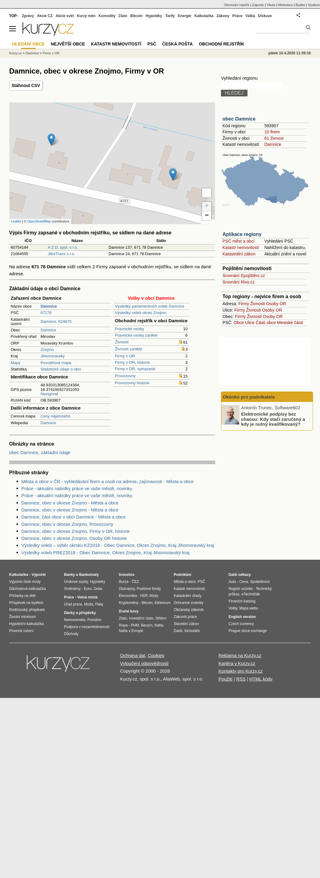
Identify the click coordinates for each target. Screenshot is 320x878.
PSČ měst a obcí (238, 241)
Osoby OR (276, 303)
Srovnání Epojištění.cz (243, 275)
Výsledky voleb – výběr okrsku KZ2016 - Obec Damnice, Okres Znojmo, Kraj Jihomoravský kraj (117, 545)
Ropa (123, 625)
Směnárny (72, 589)
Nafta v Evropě (131, 631)
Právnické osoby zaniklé (136, 335)
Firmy (243, 303)
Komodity (106, 16)
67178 (46, 312)
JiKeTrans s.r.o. (61, 253)
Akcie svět (65, 16)
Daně (178, 631)
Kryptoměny (128, 603)
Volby (233, 608)
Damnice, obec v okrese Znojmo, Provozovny (67, 524)
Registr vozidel (241, 589)
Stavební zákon (186, 624)
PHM (135, 625)
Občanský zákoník (189, 610)
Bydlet (300, 5)
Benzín (146, 625)
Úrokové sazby (76, 582)
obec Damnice (238, 118)
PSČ (151, 44)
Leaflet (16, 221)
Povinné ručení (21, 631)
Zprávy (28, 16)
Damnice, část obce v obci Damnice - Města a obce (73, 516)
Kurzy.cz (15, 53)
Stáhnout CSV (26, 85)
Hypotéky (154, 16)
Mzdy (154, 596)
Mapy (15, 362)
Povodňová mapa (56, 362)
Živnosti (122, 342)
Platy (99, 604)
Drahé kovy (129, 611)
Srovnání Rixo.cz (238, 282)
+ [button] (207, 206)
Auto (232, 582)
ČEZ (135, 582)
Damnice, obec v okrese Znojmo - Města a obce (69, 502)
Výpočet (38, 575)
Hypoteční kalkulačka (26, 624)
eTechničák (251, 594)
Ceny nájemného (55, 416)
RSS (241, 678)
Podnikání (182, 575)
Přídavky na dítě (22, 596)
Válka (250, 16)
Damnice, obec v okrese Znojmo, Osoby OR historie (74, 538)
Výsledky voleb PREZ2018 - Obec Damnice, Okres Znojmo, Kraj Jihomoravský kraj (105, 552)
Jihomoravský (53, 356)
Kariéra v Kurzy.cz (237, 663)
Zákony (222, 16)
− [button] (207, 215)
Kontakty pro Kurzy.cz (241, 671)
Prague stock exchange (248, 631)
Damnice (48, 330)
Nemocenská (74, 620)
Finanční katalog (242, 601)
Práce (238, 16)
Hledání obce (28, 44)
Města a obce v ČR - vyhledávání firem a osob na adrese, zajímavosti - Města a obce (107, 481)
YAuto (271, 5)
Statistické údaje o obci (61, 369)
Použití (226, 678)
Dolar (98, 589)
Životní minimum (22, 617)
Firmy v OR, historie (132, 362)
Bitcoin (136, 16)
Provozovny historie (132, 383)
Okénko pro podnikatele (249, 396)
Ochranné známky (188, 603)
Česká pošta (177, 44)
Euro (87, 589)
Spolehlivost (260, 582)
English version (242, 617)
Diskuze (265, 16)
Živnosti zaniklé (128, 349)
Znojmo (47, 349)
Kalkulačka (204, 16)
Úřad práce (73, 604)
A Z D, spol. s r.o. (63, 247)
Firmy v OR (125, 356)
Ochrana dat (132, 655)
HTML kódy (260, 678)
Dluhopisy (127, 589)
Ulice (249, 322)
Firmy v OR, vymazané (135, 369)
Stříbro (160, 618)
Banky (69, 575)
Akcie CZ (44, 16)
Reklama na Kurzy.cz (240, 655)
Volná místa (87, 597)
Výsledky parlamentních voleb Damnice (149, 306)
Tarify (170, 16)
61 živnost (273, 138)
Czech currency (241, 624)
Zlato (123, 16)
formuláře (192, 631)
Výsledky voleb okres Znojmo (140, 312)
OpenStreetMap (39, 221)
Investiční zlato (141, 618)
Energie (184, 16)
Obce (239, 322)
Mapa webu (248, 608)
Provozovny (125, 376)
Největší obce (68, 44)
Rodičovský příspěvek (27, 610)
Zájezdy (258, 5)
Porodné (94, 620)
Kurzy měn (86, 16)
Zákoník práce (185, 617)
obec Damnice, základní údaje (39, 452)
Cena (243, 582)
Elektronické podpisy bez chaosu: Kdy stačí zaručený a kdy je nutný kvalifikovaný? (273, 419)
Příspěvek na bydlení (26, 603)
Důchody (71, 634)
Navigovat (49, 394)
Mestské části (290, 322)
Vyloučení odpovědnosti (144, 663)
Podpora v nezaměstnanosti (86, 627)
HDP (144, 596)
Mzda (88, 604)
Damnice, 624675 (56, 321)
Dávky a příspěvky (80, 613)
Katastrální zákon (238, 253)
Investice (126, 575)
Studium (314, 5)
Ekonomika (128, 596)
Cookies (156, 655)
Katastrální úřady (187, 596)
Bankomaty (89, 575)
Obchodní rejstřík (237, 5)
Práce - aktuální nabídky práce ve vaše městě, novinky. (77, 488)
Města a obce (185, 582)
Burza (123, 582)
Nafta (159, 625)
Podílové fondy (149, 589)
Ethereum (162, 603)
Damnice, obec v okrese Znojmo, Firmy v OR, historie (75, 531)
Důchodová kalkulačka (27, 589)
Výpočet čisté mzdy (25, 582)
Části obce (266, 322)
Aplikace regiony (241, 234)
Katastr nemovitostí (240, 247)
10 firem (272, 131)
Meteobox (285, 5)
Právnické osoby (129, 329)
